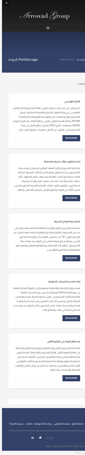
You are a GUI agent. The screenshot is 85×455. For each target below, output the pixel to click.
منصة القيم (75, 423)
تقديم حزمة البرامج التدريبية (65, 221)
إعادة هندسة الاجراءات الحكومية (62, 281)
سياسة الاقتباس (60, 423)
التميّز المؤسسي (70, 101)
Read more (69, 138)
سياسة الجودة (14, 423)
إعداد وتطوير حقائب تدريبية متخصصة (60, 161)
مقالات (27, 423)
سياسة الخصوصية (41, 423)
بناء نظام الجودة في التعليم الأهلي (61, 341)
